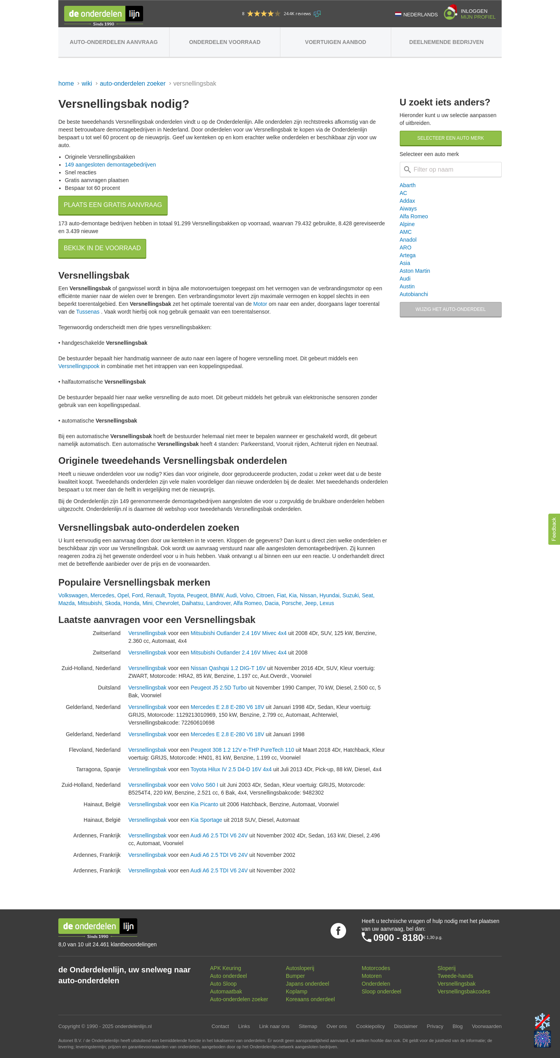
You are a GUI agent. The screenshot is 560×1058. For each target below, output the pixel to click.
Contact (220, 1026)
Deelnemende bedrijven (446, 42)
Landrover (218, 603)
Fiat (281, 595)
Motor (260, 304)
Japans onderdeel (307, 984)
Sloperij (447, 968)
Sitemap (308, 1026)
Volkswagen (73, 595)
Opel (123, 595)
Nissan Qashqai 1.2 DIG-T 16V (228, 668)
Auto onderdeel (228, 976)
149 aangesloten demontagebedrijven (110, 164)
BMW (216, 595)
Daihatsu (192, 603)
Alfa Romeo (247, 603)
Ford (137, 595)
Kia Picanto (204, 804)
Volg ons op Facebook (338, 931)
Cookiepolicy (370, 1026)
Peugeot (197, 595)
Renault (155, 595)
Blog (458, 1026)
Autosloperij (300, 968)
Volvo (246, 595)
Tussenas (88, 312)
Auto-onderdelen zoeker (133, 83)
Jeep (311, 603)
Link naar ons (274, 1026)
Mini (147, 603)
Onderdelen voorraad (225, 42)
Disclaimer (406, 1026)
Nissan (308, 595)
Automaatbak (226, 991)
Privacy (435, 1026)
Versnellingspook (79, 366)
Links (244, 1026)
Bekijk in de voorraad (102, 248)
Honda (131, 603)
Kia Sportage (206, 820)
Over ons (336, 1026)
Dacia (272, 603)
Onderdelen (376, 984)
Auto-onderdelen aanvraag (114, 42)
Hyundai (329, 595)
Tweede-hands (455, 976)
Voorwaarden (487, 1026)
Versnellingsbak (147, 633)
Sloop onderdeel (381, 991)
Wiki (87, 83)
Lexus (327, 603)
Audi (231, 595)
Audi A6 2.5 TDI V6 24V (219, 835)
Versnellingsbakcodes (464, 991)
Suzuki (351, 595)
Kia (293, 595)
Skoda (113, 603)
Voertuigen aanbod (335, 42)
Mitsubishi (90, 603)
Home (66, 83)
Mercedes (102, 595)
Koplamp (296, 991)
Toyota (176, 595)
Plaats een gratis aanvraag (113, 205)
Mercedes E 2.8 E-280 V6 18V (227, 707)
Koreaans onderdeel (310, 999)
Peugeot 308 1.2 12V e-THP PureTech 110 (242, 750)
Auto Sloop (223, 984)
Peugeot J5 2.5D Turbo (219, 687)
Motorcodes (376, 968)
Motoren (372, 976)
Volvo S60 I (204, 785)
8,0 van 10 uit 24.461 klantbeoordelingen (107, 944)
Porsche (291, 603)
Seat (367, 595)
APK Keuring (225, 968)
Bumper (295, 976)
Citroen (265, 595)
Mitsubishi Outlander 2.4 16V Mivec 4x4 (239, 633)
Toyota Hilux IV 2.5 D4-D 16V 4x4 (231, 769)
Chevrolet (167, 603)
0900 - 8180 (398, 937)
